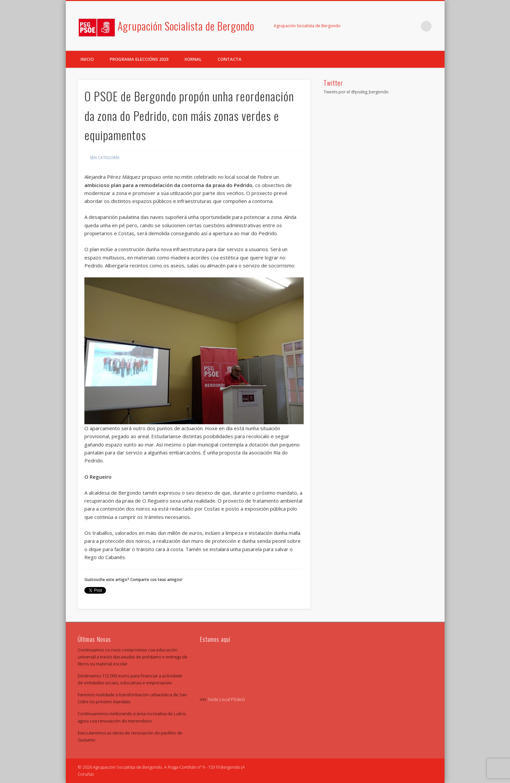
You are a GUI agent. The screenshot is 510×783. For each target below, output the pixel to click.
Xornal (193, 59)
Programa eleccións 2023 (139, 59)
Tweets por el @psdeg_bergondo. (356, 92)
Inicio (87, 59)
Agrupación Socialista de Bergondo (186, 26)
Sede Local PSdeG (226, 699)
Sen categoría (105, 157)
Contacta (230, 59)
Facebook (399, 26)
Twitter (412, 26)
